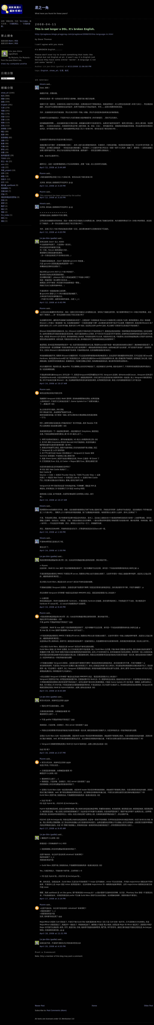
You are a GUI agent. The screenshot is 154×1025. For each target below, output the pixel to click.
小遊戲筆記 (14, 24)
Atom (10, 41)
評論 (2, 194)
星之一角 (4, 161)
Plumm (43, 173)
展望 (2, 203)
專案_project (6, 170)
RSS (16, 41)
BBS (2, 218)
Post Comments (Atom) (57, 1010)
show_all (4, 93)
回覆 (2, 152)
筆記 (2, 114)
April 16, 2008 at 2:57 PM (53, 753)
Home (94, 1006)
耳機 (2, 146)
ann (2, 164)
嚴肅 (2, 135)
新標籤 (3, 129)
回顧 (2, 117)
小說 (2, 167)
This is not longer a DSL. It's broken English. (65, 29)
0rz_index (5, 215)
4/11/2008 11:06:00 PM (79, 66)
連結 (2, 221)
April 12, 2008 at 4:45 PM (53, 302)
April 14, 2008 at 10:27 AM (53, 384)
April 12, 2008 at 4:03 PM (53, 232)
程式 (2, 96)
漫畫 (2, 141)
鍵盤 (2, 176)
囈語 (2, 132)
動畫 (2, 143)
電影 (2, 212)
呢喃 (2, 123)
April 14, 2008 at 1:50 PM (53, 532)
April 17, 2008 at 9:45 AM (53, 828)
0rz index (24, 21)
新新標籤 (4, 138)
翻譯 (2, 206)
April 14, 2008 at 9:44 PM (53, 607)
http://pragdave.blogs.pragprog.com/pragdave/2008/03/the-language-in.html (74, 34)
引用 (2, 108)
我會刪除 (4, 188)
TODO (3, 158)
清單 (2, 173)
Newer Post (40, 1006)
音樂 (2, 120)
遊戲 (2, 102)
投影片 (3, 179)
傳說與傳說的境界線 (8, 197)
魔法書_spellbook (8, 185)
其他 (2, 126)
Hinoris (43, 84)
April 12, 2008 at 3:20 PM (53, 186)
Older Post (148, 1006)
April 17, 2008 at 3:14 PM (53, 899)
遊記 (2, 209)
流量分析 (4, 191)
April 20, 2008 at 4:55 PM (53, 946)
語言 (2, 182)
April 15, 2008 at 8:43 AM (53, 691)
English (4, 105)
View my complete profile (14, 64)
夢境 (2, 149)
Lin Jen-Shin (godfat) (48, 238)
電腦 (2, 111)
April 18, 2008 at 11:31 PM (53, 933)
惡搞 (2, 200)
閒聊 (2, 99)
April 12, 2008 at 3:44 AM (53, 167)
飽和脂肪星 (5, 155)
